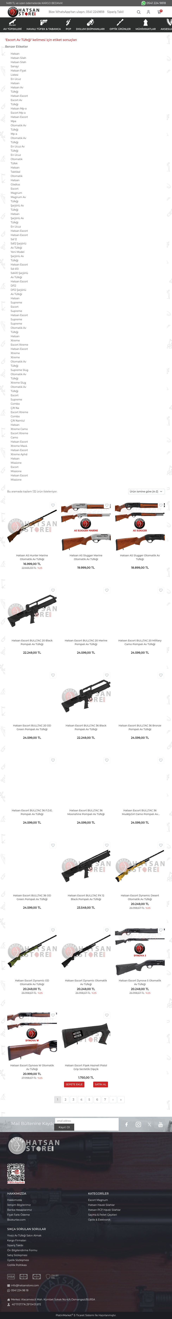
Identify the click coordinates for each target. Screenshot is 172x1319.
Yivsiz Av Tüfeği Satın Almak (24, 1235)
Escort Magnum (98, 1200)
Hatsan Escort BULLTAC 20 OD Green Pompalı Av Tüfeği (32, 727)
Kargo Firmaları (16, 1240)
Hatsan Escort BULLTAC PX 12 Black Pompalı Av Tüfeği (86, 897)
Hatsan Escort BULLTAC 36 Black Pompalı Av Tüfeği (86, 727)
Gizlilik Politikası (17, 1265)
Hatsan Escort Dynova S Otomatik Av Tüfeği (140, 982)
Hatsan (15, 53)
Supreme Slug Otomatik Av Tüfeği (19, 374)
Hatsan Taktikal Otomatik (17, 172)
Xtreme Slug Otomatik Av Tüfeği (18, 387)
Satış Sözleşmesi (17, 1255)
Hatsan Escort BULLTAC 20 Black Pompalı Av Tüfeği (32, 642)
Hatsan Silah (18, 58)
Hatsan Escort (19, 96)
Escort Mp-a (18, 112)
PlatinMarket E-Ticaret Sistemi (75, 1315)
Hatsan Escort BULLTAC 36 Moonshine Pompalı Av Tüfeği (86, 812)
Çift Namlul (18, 420)
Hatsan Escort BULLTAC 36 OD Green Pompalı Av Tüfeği (32, 897)
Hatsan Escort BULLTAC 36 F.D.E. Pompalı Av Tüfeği (32, 812)
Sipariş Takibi (15, 1245)
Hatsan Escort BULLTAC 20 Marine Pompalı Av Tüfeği (86, 642)
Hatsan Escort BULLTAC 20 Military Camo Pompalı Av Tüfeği (139, 642)
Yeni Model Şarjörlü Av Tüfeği (17, 256)
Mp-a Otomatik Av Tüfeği (18, 138)
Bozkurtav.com (16, 1219)
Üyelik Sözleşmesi (18, 1260)
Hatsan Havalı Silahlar (101, 1205)
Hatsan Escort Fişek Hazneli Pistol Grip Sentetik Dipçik (86, 1067)
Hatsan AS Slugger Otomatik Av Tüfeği (140, 557)
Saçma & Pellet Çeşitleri (102, 1214)
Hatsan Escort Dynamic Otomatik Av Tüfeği (86, 982)
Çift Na (15, 408)
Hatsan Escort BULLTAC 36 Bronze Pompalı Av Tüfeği (140, 727)
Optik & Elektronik (99, 1219)
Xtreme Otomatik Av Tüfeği (18, 361)
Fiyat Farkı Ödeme (18, 1214)
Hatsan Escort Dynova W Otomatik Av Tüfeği (32, 1067)
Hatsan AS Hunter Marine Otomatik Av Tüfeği (32, 557)
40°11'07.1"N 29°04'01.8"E (26, 1304)
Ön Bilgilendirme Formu (22, 1250)
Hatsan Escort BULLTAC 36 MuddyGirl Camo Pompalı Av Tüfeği (140, 812)
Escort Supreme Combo (16, 399)
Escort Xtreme (19, 344)
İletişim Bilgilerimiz (19, 1205)
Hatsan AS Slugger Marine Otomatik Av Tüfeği (86, 557)
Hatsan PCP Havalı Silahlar (104, 1209)
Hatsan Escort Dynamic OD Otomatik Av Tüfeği (32, 982)
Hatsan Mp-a (19, 108)
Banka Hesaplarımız (19, 1209)
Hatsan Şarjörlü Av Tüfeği (17, 218)
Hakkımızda (14, 1200)
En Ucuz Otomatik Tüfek (17, 159)
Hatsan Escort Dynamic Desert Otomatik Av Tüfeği (140, 897)
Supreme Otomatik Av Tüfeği (18, 328)
